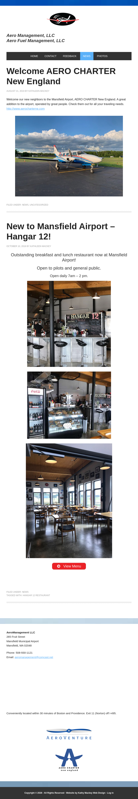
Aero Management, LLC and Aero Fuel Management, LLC (69, 19)
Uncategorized (39, 205)
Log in (110, 793)
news (25, 205)
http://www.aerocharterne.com (25, 108)
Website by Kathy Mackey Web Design (85, 793)
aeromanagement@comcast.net (34, 657)
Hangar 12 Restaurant (36, 595)
